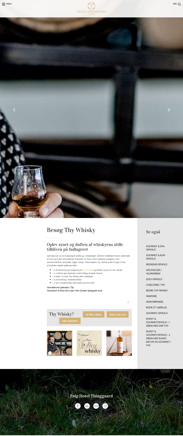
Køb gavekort (70, 321)
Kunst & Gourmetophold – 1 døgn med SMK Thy (158, 322)
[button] (13, 109)
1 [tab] (128, 302)
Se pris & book (93, 314)
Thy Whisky (87, 270)
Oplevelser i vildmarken (153, 271)
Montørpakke (154, 301)
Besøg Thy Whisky (157, 290)
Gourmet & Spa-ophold (155, 247)
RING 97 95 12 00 (118, 314)
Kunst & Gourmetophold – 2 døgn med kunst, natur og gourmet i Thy (158, 338)
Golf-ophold (154, 279)
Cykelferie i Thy (155, 284)
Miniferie (151, 296)
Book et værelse (156, 307)
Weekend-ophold (156, 264)
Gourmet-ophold (156, 313)
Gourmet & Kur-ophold (155, 256)
